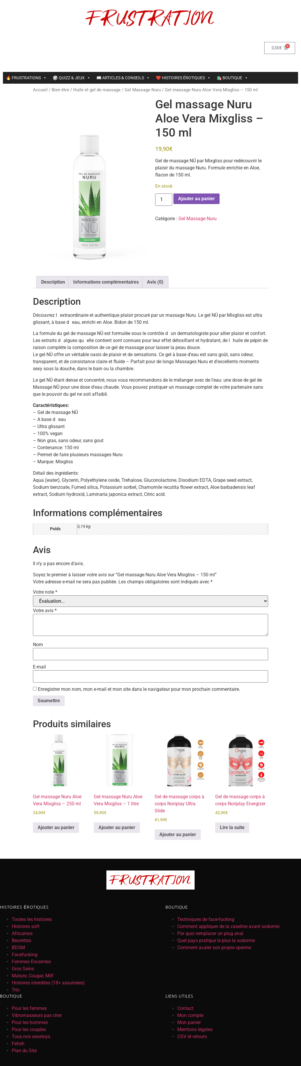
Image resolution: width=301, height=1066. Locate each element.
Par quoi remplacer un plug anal (210, 933)
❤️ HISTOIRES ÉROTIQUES (183, 78)
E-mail (39, 667)
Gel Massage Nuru (143, 89)
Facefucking (24, 954)
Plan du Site (24, 1050)
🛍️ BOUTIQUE (232, 78)
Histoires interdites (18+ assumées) (48, 983)
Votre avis (45, 610)
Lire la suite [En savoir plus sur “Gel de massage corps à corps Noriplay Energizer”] (232, 827)
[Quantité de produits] (163, 199)
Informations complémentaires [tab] (106, 282)
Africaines (22, 933)
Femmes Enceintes (31, 961)
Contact (185, 1008)
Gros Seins (23, 968)
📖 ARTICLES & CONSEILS (123, 78)
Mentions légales (195, 1029)
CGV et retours (192, 1036)
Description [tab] (53, 282)
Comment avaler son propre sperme (214, 947)
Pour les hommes (30, 1022)
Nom (38, 644)
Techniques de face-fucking (205, 919)
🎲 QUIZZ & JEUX (71, 78)
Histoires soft (25, 926)
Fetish (18, 1043)
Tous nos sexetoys (31, 1036)
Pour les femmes (29, 1008)
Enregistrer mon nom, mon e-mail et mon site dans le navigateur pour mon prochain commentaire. (139, 689)
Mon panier (189, 1022)
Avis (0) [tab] (155, 282)
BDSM (18, 947)
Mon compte (190, 1015)
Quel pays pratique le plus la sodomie (216, 940)
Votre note (45, 592)
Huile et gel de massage (97, 89)
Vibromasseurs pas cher (37, 1015)
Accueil (40, 89)
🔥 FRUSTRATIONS (26, 78)
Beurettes (21, 940)
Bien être (60, 89)
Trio (16, 990)
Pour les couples (29, 1029)
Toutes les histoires (32, 919)
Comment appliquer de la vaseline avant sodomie (228, 926)
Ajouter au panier (196, 198)
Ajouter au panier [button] (56, 827)
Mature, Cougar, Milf (32, 976)
